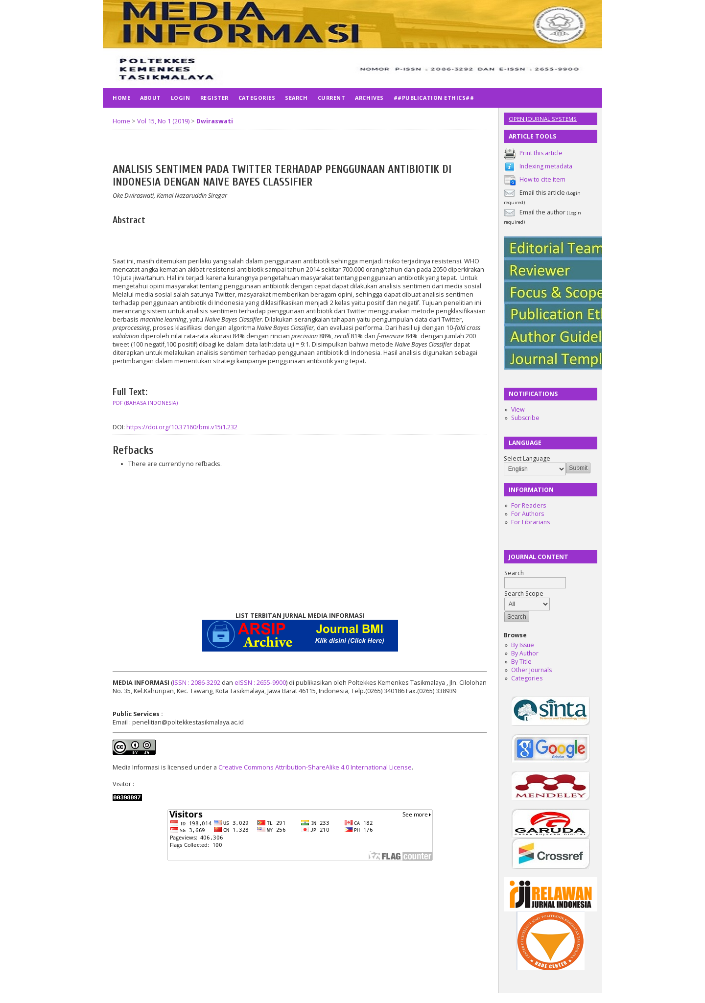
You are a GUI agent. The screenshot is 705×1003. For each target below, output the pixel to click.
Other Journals (531, 670)
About (150, 97)
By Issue (522, 645)
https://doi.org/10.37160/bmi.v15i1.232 (181, 427)
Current (332, 97)
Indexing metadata (545, 166)
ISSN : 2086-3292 (196, 682)
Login (180, 97)
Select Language (527, 458)
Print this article (541, 153)
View (517, 409)
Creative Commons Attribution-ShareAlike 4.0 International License (315, 767)
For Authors (527, 514)
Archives (369, 97)
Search (296, 97)
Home (121, 97)
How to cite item (542, 179)
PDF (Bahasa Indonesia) (145, 402)
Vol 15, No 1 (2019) (163, 121)
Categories (526, 678)
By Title (521, 661)
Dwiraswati (214, 121)
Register (214, 97)
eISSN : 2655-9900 (260, 682)
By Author (525, 653)
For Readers (528, 505)
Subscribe (525, 418)
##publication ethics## (434, 97)
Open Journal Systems (543, 118)
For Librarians (530, 522)
